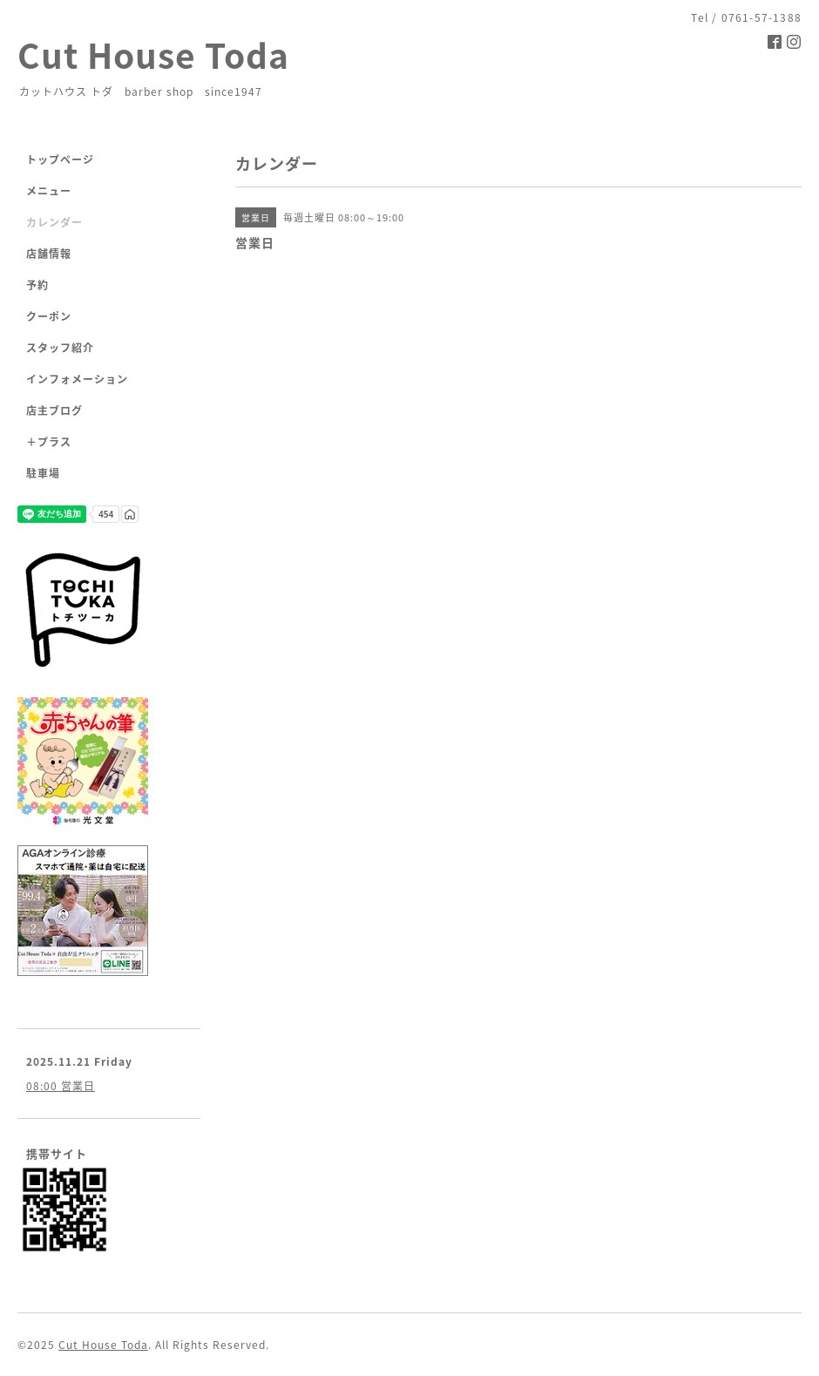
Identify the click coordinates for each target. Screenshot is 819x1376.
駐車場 (43, 473)
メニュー (48, 191)
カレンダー (54, 222)
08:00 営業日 (60, 1086)
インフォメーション (77, 379)
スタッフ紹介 (60, 348)
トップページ (60, 159)
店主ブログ (54, 410)
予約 (37, 285)
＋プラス (48, 442)
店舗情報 (48, 253)
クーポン (48, 316)
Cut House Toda (153, 54)
